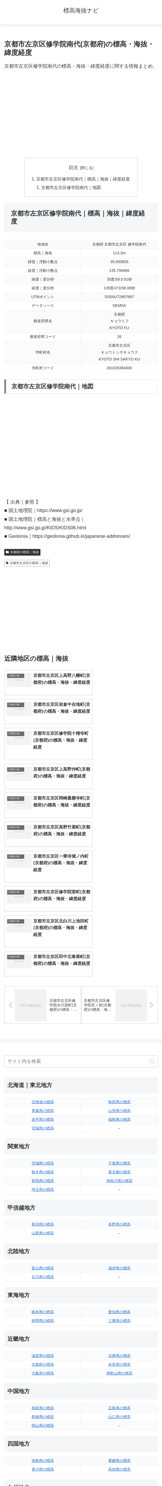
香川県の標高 (43, 1339)
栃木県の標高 (43, 1042)
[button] (152, 931)
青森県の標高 (43, 981)
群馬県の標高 (43, 1051)
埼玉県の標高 (43, 1059)
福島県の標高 (119, 989)
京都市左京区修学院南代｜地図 (71, 188)
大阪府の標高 (43, 1243)
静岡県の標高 (43, 1190)
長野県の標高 (119, 1094)
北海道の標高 (43, 972)
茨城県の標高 (43, 1033)
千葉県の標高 (119, 1033)
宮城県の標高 (43, 998)
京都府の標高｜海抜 (22, 553)
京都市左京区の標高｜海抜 (27, 564)
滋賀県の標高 (43, 1225)
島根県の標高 (43, 1287)
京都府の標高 (43, 1234)
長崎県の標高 (43, 1392)
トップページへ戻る (41, 1469)
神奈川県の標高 (119, 1051)
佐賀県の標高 (43, 1383)
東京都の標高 (119, 1042)
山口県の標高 (119, 1287)
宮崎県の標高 (119, 1383)
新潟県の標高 (43, 1094)
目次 (73, 167)
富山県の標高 (43, 1138)
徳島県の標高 (43, 1331)
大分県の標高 (119, 1374)
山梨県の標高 (43, 1103)
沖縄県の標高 (119, 1400)
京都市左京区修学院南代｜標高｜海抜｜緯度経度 (83, 179)
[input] (81, 932)
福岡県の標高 (43, 1374)
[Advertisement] (81, 114)
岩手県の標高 (43, 989)
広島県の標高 (119, 1278)
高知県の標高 (119, 1339)
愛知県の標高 (119, 1182)
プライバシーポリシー (120, 1469)
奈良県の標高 (119, 1234)
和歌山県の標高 (119, 1243)
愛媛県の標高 (119, 1331)
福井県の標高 (119, 1138)
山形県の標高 (119, 981)
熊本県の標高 (43, 1400)
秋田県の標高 (119, 972)
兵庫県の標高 (119, 1225)
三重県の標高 (119, 1190)
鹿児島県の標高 (119, 1392)
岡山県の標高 (43, 1296)
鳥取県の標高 (43, 1278)
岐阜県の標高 (43, 1182)
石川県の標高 (43, 1147)
